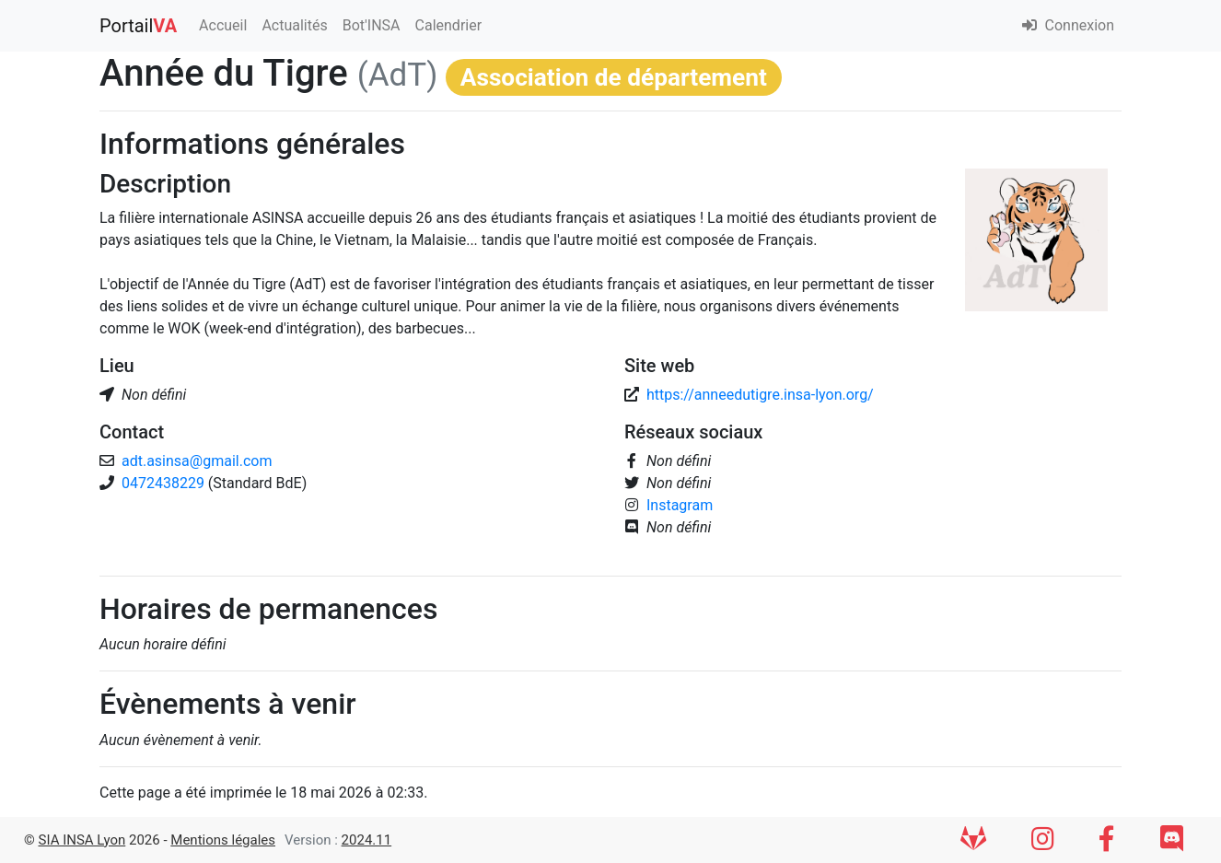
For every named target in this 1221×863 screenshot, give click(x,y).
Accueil (223, 25)
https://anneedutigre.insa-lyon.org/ (760, 394)
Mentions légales (222, 840)
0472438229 (165, 483)
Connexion (1068, 25)
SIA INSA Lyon (82, 840)
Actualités (294, 25)
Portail (138, 26)
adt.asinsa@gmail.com (197, 461)
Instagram (679, 505)
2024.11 (367, 840)
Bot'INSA (372, 25)
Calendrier (449, 25)
